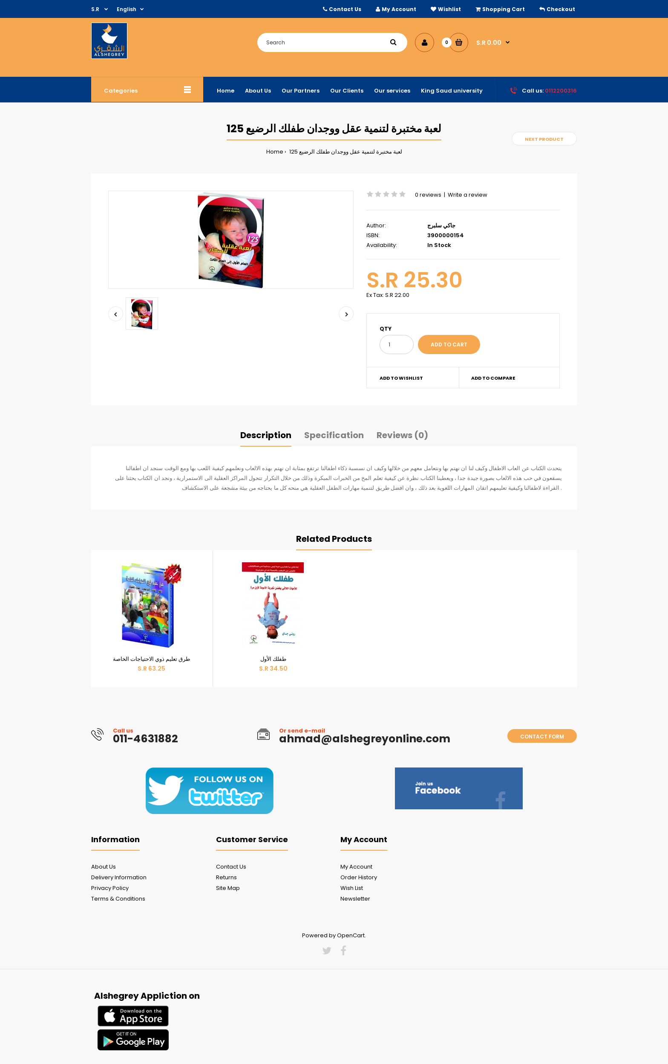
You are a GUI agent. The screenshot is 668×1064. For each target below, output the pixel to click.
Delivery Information (119, 877)
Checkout (561, 9)
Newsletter (355, 899)
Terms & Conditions (118, 899)
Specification (334, 435)
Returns (226, 877)
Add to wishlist (401, 378)
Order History (358, 877)
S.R (96, 9)
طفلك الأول (273, 659)
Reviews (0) (402, 435)
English (126, 9)
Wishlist (449, 9)
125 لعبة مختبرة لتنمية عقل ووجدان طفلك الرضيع (345, 152)
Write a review (467, 195)
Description (265, 435)
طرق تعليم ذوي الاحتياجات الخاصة (151, 659)
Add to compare (493, 378)
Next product (544, 139)
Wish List (351, 888)
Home (274, 152)
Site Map (228, 888)
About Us (103, 867)
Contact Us (345, 9)
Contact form (542, 736)
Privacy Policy (110, 888)
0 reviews (428, 195)
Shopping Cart (503, 9)
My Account (399, 9)
